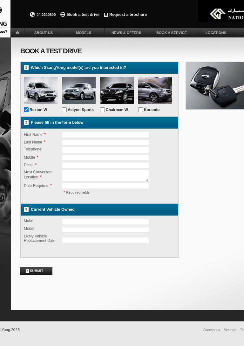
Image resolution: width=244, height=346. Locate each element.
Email (28, 165)
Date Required (36, 187)
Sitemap (230, 331)
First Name (33, 134)
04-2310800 (46, 15)
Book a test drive (83, 14)
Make (28, 223)
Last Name (33, 142)
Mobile (29, 157)
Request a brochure (128, 14)
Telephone (32, 149)
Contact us (211, 331)
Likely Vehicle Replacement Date (39, 240)
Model (29, 230)
